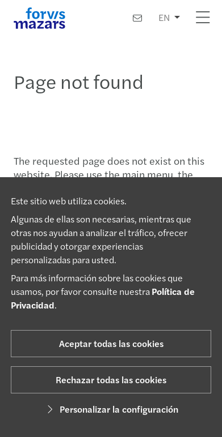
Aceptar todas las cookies (111, 343)
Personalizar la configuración (111, 408)
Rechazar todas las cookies (111, 379)
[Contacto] (137, 18)
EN (164, 17)
